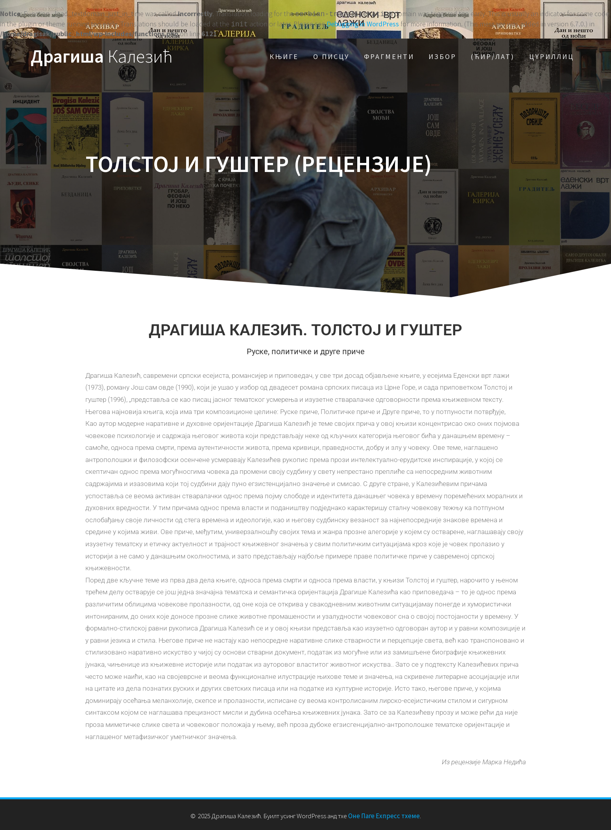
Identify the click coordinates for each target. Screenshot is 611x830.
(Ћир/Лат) (493, 54)
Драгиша (102, 55)
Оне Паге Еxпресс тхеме (384, 814)
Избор (442, 54)
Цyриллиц (551, 54)
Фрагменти (389, 54)
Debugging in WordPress (363, 23)
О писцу (331, 54)
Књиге (284, 54)
